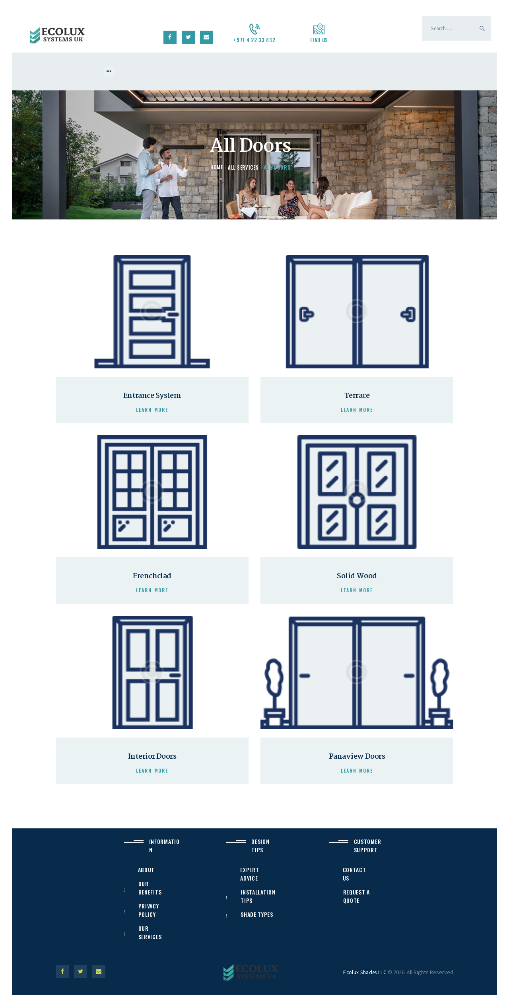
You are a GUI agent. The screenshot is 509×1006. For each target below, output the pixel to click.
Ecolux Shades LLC (365, 981)
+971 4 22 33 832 (254, 39)
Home (215, 168)
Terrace (357, 397)
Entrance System (152, 397)
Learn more (152, 412)
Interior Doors (152, 764)
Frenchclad (152, 581)
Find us (319, 39)
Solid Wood (357, 581)
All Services (243, 168)
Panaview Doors (356, 764)
